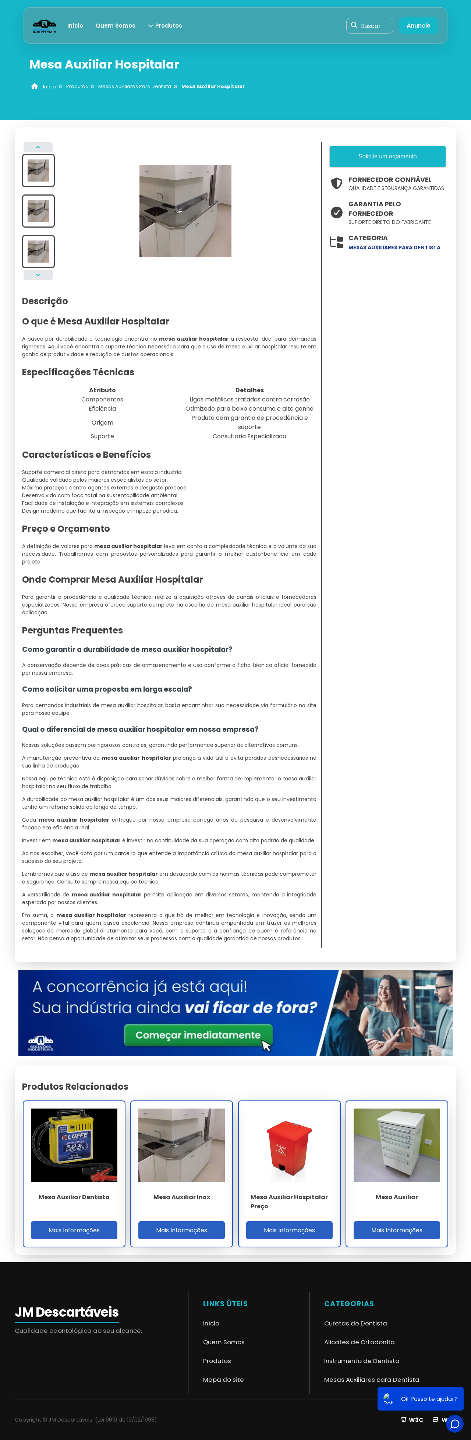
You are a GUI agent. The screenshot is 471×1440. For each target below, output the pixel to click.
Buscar (371, 25)
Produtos (165, 25)
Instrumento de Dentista (362, 1360)
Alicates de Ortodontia (359, 1342)
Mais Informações (74, 1230)
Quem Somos (116, 25)
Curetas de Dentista (355, 1323)
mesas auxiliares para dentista (394, 248)
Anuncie (419, 25)
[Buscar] (354, 25)
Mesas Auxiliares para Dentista (371, 1379)
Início (76, 25)
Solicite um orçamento (387, 157)
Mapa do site (223, 1379)
